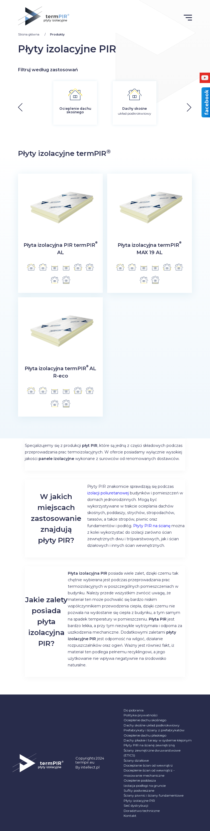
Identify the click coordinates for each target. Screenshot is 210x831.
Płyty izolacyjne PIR (139, 801)
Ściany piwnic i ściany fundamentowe (153, 795)
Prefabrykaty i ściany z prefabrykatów (154, 730)
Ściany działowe (136, 760)
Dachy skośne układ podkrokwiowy (152, 725)
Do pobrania (134, 710)
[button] (193, 107)
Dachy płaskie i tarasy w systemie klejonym (158, 740)
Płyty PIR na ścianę (151, 525)
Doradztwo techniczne (142, 811)
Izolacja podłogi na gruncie (145, 785)
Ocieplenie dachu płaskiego (145, 735)
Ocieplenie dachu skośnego (145, 720)
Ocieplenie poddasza (140, 780)
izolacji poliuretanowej (108, 493)
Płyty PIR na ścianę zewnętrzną (149, 745)
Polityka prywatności (141, 715)
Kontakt (130, 816)
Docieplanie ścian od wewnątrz (148, 765)
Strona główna (29, 34)
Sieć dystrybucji (136, 805)
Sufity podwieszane (139, 790)
